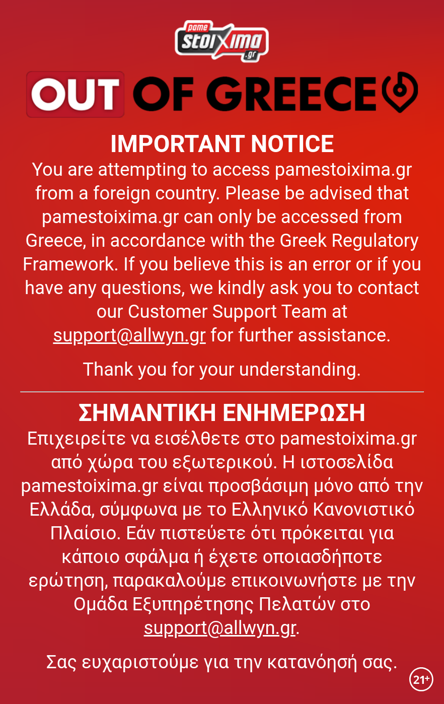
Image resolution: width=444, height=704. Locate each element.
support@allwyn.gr (129, 335)
